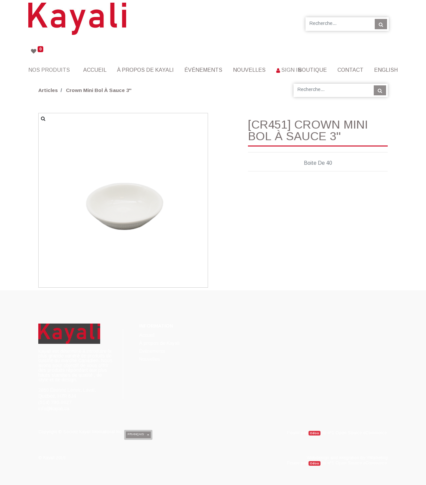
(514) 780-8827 (55, 402)
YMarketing (377, 457)
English (386, 70)
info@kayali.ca (53, 408)
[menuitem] (94, 70)
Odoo (314, 433)
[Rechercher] (381, 24)
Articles (48, 90)
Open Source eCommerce (361, 432)
